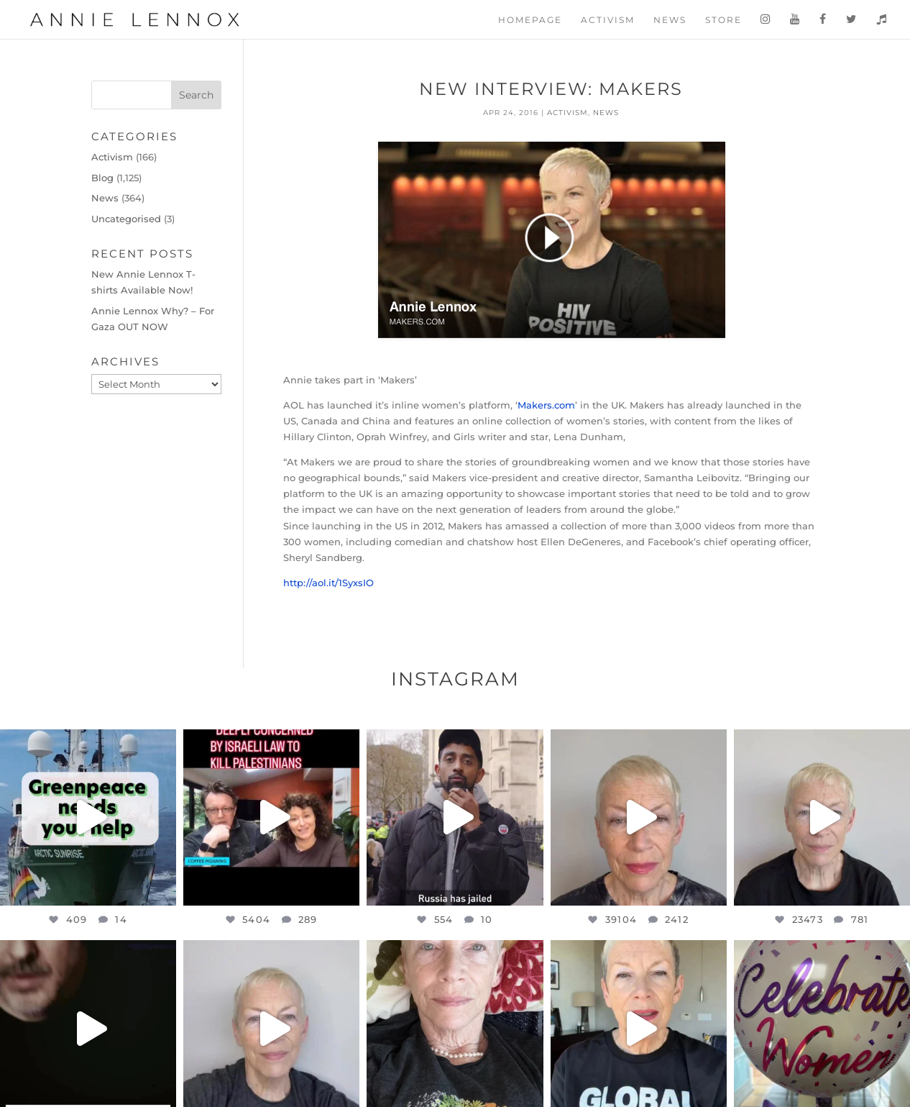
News (669, 20)
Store (723, 20)
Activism (608, 20)
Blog (102, 177)
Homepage (530, 20)
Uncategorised (126, 218)
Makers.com (546, 405)
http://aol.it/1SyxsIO (328, 582)
